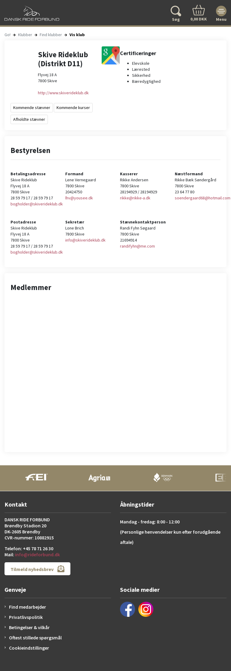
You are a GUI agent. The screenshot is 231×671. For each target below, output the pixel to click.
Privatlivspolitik (26, 617)
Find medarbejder (27, 607)
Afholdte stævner (29, 119)
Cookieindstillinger (29, 648)
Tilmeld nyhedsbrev (37, 568)
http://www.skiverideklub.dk (63, 92)
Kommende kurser (73, 107)
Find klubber (51, 34)
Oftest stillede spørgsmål (35, 638)
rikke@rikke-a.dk (135, 198)
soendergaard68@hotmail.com (202, 198)
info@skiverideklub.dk (85, 240)
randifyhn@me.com (137, 246)
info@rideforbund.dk (37, 554)
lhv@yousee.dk (79, 198)
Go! (8, 34)
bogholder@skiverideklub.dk (37, 204)
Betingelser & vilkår (29, 627)
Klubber (25, 34)
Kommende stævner (31, 107)
